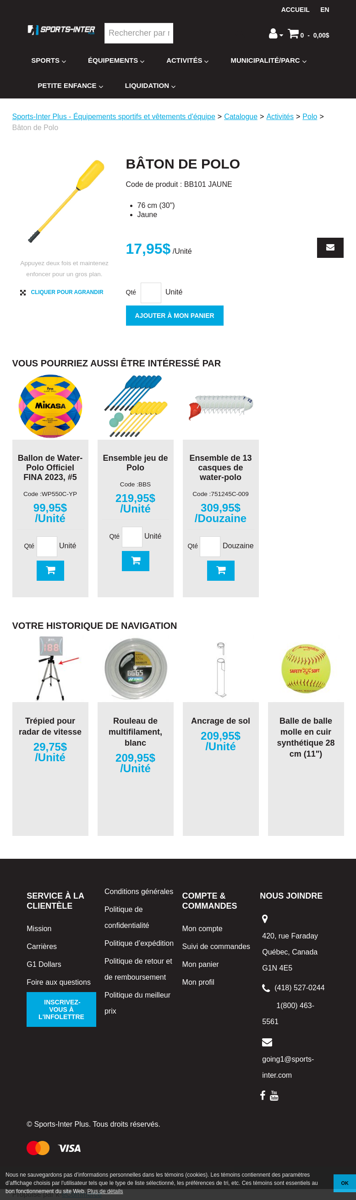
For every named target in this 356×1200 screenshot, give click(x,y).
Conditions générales (138, 891)
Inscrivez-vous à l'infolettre (61, 1009)
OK (345, 1183)
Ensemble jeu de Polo (135, 462)
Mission (39, 929)
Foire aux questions (59, 982)
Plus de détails (105, 1191)
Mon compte (202, 929)
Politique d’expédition (139, 943)
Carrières (42, 946)
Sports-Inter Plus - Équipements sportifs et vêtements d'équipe (113, 116)
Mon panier (200, 964)
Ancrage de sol (220, 720)
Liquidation (150, 86)
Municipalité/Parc (268, 60)
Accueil (295, 9)
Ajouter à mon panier (174, 315)
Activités (187, 60)
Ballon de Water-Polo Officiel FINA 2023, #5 (50, 467)
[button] (308, 33)
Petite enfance (70, 86)
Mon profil (198, 982)
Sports (48, 60)
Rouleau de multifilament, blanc (135, 731)
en (324, 9)
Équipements (116, 60)
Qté (131, 292)
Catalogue (240, 116)
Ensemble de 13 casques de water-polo (220, 467)
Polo (309, 116)
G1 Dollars (44, 964)
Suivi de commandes (216, 946)
